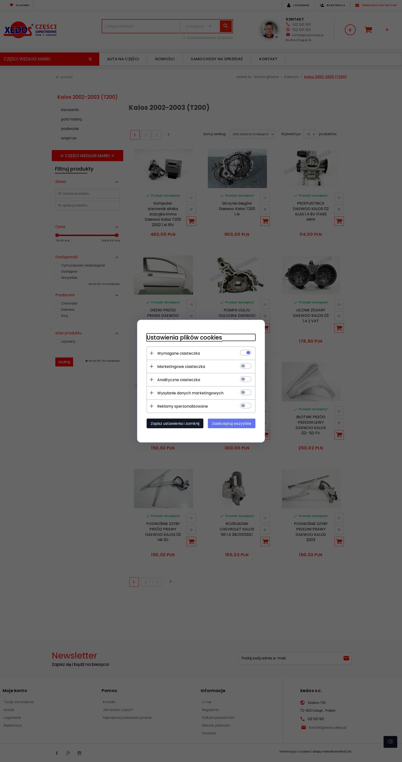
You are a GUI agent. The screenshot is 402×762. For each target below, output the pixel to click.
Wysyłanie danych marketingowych (190, 393)
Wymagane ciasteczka (178, 353)
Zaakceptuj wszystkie (231, 423)
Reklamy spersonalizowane (182, 406)
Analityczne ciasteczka (178, 379)
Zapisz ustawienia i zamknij (175, 423)
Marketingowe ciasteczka (181, 366)
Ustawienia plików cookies (184, 337)
